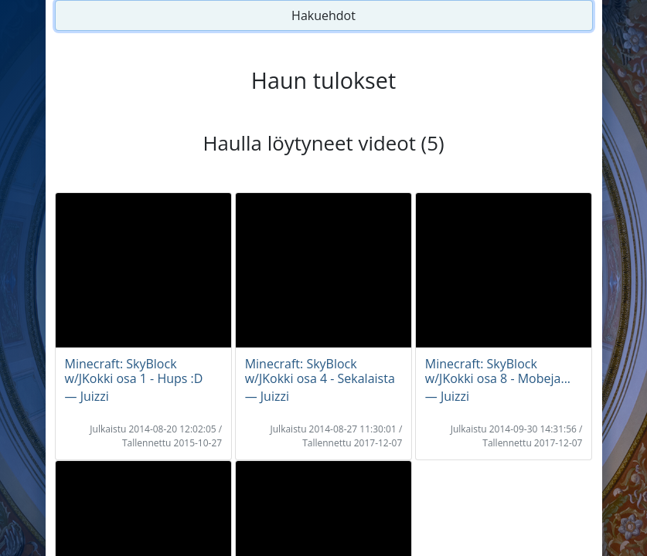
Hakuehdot (323, 15)
